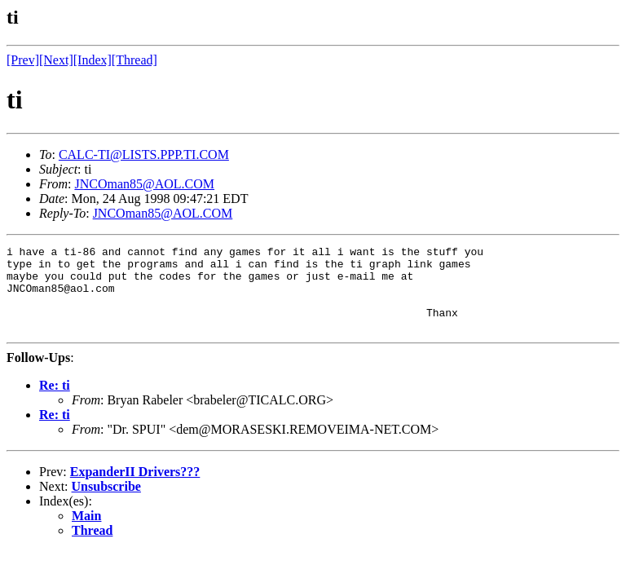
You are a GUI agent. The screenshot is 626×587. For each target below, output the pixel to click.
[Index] (92, 60)
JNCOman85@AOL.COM (144, 184)
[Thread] (134, 60)
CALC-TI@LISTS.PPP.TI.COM (144, 154)
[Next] (56, 60)
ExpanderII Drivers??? (135, 489)
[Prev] (23, 60)
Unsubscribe (106, 503)
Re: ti (54, 402)
